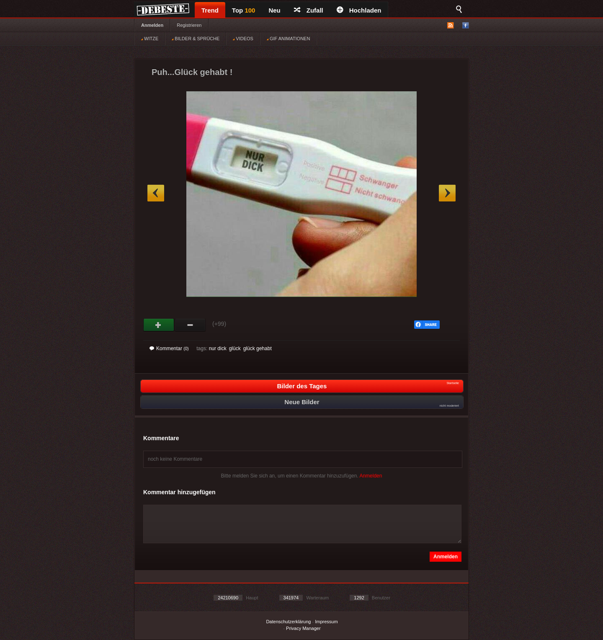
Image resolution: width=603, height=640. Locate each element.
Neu (274, 10)
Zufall (308, 10)
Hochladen (359, 10)
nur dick (218, 348)
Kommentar (169, 348)
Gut (159, 325)
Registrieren (189, 25)
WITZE (149, 38)
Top (243, 10)
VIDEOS (243, 38)
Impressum (326, 621)
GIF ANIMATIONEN (288, 38)
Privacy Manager (303, 628)
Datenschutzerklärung (288, 621)
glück (235, 348)
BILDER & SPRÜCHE (195, 38)
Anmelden (152, 25)
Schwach (190, 325)
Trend (210, 10)
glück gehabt (257, 348)
